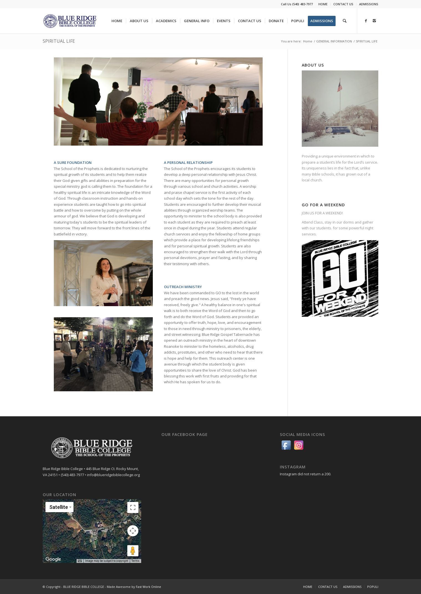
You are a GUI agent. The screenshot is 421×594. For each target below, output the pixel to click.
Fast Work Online (148, 587)
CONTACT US (343, 4)
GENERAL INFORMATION (334, 41)
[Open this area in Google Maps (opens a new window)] (53, 559)
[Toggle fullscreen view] (132, 507)
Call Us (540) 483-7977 (297, 4)
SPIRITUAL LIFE (59, 41)
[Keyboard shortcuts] (80, 561)
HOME (323, 4)
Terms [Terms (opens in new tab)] (135, 560)
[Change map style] (59, 507)
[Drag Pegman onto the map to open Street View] (132, 550)
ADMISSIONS (368, 4)
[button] (91, 527)
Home (307, 41)
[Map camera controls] (132, 530)
